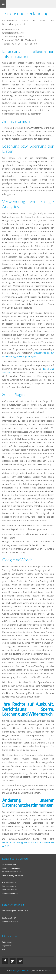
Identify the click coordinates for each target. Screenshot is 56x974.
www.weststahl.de (9, 889)
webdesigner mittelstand (20, 970)
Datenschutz (7, 942)
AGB (3, 949)
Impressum (6, 946)
